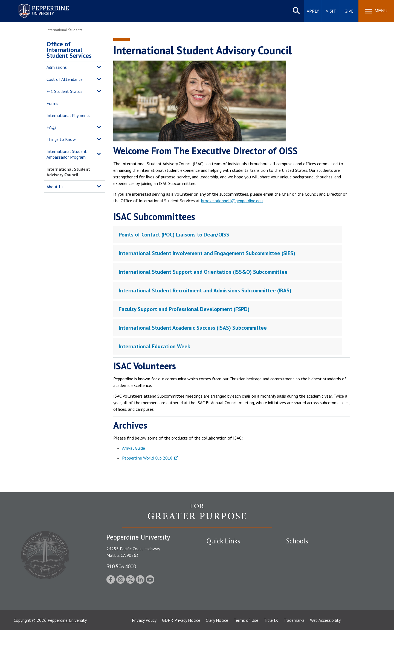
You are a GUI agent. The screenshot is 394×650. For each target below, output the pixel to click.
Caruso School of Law (306, 561)
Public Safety (219, 551)
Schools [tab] (297, 541)
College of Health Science (310, 599)
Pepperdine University (67, 640)
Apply (313, 11)
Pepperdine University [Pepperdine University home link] (37, 5)
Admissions (57, 67)
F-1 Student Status (64, 91)
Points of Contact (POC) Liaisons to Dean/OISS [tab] (174, 234)
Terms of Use (246, 640)
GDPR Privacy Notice (181, 640)
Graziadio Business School (310, 570)
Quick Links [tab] (223, 541)
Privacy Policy (144, 640)
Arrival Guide (133, 448)
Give (349, 11)
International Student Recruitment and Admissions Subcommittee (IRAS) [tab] (205, 290)
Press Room (217, 608)
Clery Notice (217, 640)
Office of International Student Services (69, 49)
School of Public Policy (307, 589)
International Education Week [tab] (154, 346)
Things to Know (61, 139)
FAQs (51, 127)
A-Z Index (215, 599)
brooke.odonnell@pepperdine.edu (232, 200)
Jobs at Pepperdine (224, 580)
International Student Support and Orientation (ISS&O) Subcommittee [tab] (203, 271)
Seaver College (299, 551)
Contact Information (226, 589)
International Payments (68, 115)
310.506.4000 (121, 566)
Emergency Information (228, 570)
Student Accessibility (225, 561)
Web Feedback (220, 618)
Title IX (271, 640)
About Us (55, 186)
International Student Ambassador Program (67, 154)
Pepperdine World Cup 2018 (147, 458)
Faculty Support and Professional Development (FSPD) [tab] (184, 309)
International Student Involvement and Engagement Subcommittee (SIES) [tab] (207, 253)
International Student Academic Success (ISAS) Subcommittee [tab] (193, 327)
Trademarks (294, 640)
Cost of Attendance (65, 79)
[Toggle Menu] (376, 11)
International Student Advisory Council (68, 172)
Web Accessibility (325, 640)
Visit (331, 11)
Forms (52, 103)
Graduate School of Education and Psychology (328, 580)
